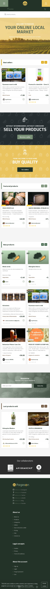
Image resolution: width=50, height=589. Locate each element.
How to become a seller (20, 528)
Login (15, 569)
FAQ (15, 533)
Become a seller (25, 137)
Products (16, 519)
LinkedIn (20, 498)
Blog (19, 501)
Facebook (20, 492)
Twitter (20, 495)
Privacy (16, 551)
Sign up (16, 566)
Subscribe (40, 386)
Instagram (21, 490)
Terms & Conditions (19, 554)
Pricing (16, 530)
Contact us (17, 536)
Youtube (20, 503)
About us (16, 517)
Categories (17, 522)
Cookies (16, 548)
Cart (15, 574)
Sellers (16, 525)
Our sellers (25, 170)
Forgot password (18, 572)
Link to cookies (28, 586)
